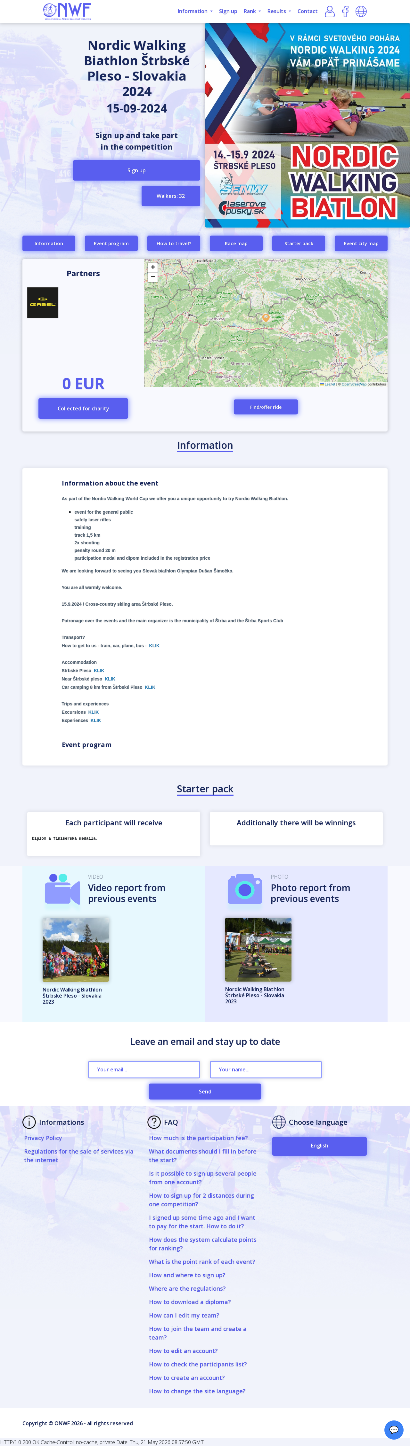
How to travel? (174, 243)
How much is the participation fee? (198, 1138)
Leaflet (327, 384)
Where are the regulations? (187, 1288)
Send (205, 1091)
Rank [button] (250, 11)
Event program (111, 243)
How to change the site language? (197, 1391)
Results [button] (277, 11)
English (319, 1145)
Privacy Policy (43, 1138)
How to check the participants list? (198, 1364)
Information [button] (193, 11)
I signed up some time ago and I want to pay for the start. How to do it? (202, 1222)
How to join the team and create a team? (198, 1333)
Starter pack (298, 243)
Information (49, 243)
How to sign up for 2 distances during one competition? (201, 1200)
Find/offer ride (266, 407)
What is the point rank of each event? (202, 1261)
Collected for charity (83, 408)
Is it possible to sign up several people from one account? (203, 1178)
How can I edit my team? (184, 1315)
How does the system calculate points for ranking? (203, 1244)
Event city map (361, 243)
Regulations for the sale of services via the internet (79, 1155)
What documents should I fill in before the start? (203, 1155)
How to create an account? (187, 1377)
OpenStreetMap (354, 384)
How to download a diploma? (190, 1302)
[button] (266, 318)
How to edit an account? (183, 1351)
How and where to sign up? (187, 1275)
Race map (236, 243)
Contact (308, 11)
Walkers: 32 (171, 195)
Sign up (228, 11)
